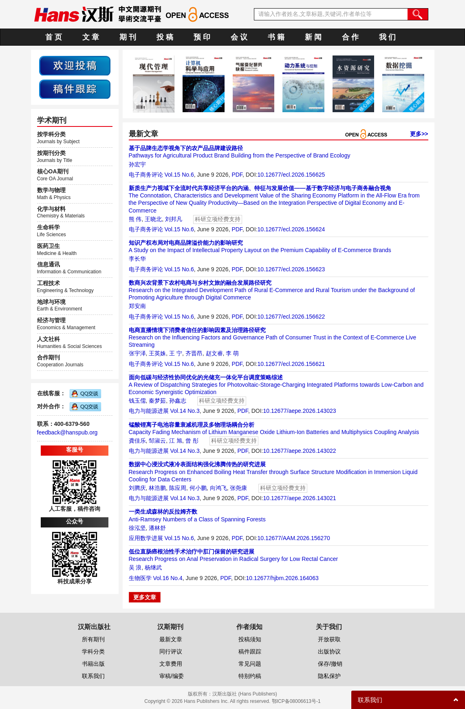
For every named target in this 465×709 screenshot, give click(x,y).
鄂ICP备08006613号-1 (296, 701)
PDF (236, 174)
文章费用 (170, 663)
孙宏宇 (137, 164)
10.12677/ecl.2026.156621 (291, 364)
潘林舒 (157, 528)
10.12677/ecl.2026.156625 (291, 174)
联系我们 (93, 676)
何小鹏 (198, 488)
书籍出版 (93, 663)
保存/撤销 (330, 663)
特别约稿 (249, 676)
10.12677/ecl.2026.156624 (291, 229)
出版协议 (329, 651)
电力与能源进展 (149, 411)
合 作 (350, 37)
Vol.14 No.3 (184, 411)
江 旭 (175, 440)
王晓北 (153, 219)
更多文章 (144, 597)
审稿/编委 (171, 676)
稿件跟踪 (249, 651)
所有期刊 (93, 639)
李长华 (137, 258)
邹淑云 (157, 440)
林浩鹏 (157, 488)
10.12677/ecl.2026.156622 (291, 316)
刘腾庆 (137, 488)
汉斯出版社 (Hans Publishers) (244, 694)
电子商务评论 (146, 174)
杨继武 (153, 567)
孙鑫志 (177, 400)
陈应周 (177, 488)
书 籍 (276, 37)
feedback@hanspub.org (67, 432)
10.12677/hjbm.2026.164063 (282, 578)
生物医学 (140, 578)
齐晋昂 (194, 353)
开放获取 (329, 639)
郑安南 (137, 306)
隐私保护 (329, 676)
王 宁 (175, 353)
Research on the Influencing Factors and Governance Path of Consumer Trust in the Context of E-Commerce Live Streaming (273, 337)
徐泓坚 (137, 528)
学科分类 (93, 651)
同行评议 (170, 651)
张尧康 (238, 488)
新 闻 (313, 37)
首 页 (53, 37)
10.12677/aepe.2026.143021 (299, 498)
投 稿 (164, 37)
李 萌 (232, 353)
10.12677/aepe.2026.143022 (299, 451)
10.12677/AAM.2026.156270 (293, 538)
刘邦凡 (173, 219)
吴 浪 (135, 567)
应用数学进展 (146, 538)
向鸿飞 (218, 488)
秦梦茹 (157, 400)
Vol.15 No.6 (179, 174)
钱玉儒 (137, 400)
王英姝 (157, 353)
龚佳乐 (137, 440)
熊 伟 (135, 219)
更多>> (419, 134)
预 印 (202, 37)
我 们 (387, 37)
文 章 (90, 37)
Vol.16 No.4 (167, 578)
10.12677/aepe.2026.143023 (299, 411)
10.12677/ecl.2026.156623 (291, 269)
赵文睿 (214, 353)
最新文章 (170, 639)
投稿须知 (249, 639)
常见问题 (249, 663)
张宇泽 (137, 353)
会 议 (239, 37)
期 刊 (127, 37)
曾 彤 (191, 440)
